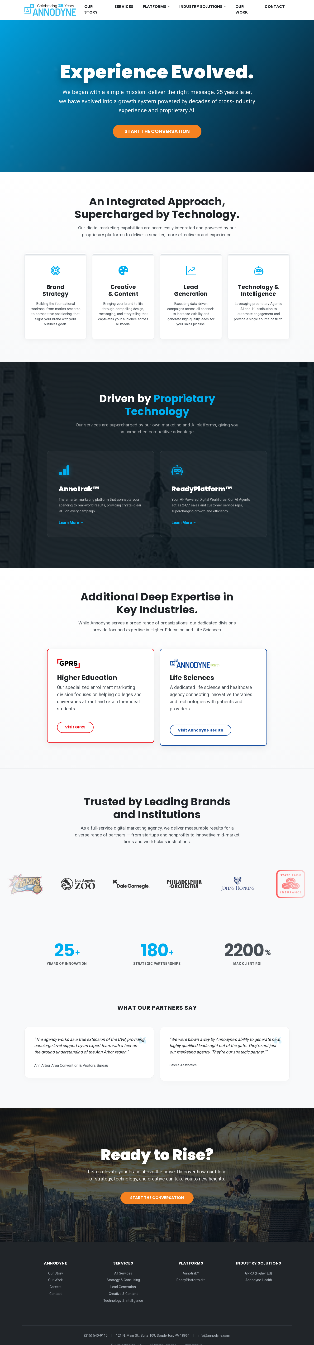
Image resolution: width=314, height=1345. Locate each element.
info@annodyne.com (214, 1325)
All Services (123, 1263)
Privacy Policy (194, 1334)
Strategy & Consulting (123, 1270)
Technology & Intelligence (123, 1290)
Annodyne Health (258, 1270)
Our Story (91, 9)
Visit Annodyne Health (200, 722)
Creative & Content (123, 1283)
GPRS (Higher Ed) (258, 1263)
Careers (56, 1276)
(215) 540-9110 (96, 1325)
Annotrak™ (191, 1263)
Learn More (71, 518)
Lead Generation (123, 1276)
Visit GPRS (75, 722)
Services (123, 6)
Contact (275, 6)
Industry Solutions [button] (201, 6)
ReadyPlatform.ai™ (190, 1270)
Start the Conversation (157, 131)
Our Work (241, 9)
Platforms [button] (155, 6)
